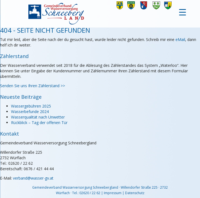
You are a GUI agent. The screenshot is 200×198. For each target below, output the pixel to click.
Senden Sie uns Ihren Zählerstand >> (32, 85)
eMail (180, 39)
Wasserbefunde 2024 (30, 111)
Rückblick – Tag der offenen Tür (39, 122)
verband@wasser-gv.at (33, 178)
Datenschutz (134, 193)
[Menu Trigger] (182, 11)
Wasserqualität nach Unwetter (38, 117)
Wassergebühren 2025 (31, 106)
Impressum (112, 193)
